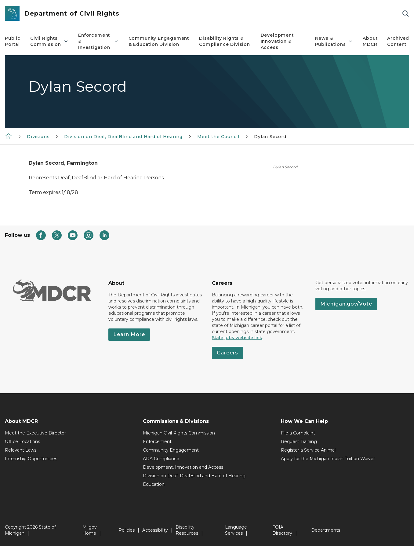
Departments (325, 530)
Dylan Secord (270, 136)
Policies (126, 530)
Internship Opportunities (31, 458)
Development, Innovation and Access (183, 467)
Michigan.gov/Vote (346, 304)
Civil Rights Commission (49, 41)
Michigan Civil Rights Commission (179, 433)
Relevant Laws (20, 450)
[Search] (405, 13)
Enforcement (157, 441)
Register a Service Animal (308, 450)
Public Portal (12, 41)
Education (154, 484)
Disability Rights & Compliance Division (224, 41)
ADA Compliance (161, 458)
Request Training (299, 441)
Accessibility (155, 530)
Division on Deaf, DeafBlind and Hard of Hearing (123, 136)
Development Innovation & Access (277, 41)
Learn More (129, 334)
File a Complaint (298, 433)
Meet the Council (218, 136)
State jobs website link (237, 337)
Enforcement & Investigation (98, 41)
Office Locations (22, 441)
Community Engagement (171, 450)
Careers (227, 353)
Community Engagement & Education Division (159, 41)
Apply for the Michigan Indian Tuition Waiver (328, 458)
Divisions (38, 136)
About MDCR (370, 41)
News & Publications (334, 41)
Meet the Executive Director (35, 433)
